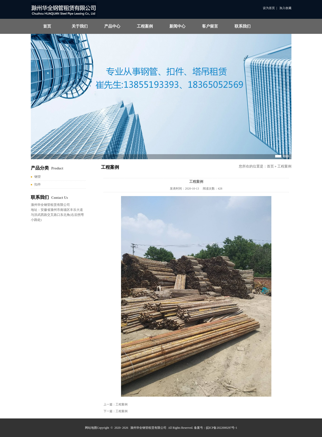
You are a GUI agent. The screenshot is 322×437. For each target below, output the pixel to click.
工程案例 (145, 26)
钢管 (37, 177)
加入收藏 (285, 8)
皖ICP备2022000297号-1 (221, 427)
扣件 (37, 184)
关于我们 (80, 26)
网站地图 (91, 427)
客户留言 (210, 26)
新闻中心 (177, 26)
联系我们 (243, 26)
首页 (47, 26)
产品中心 (112, 26)
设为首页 (269, 8)
